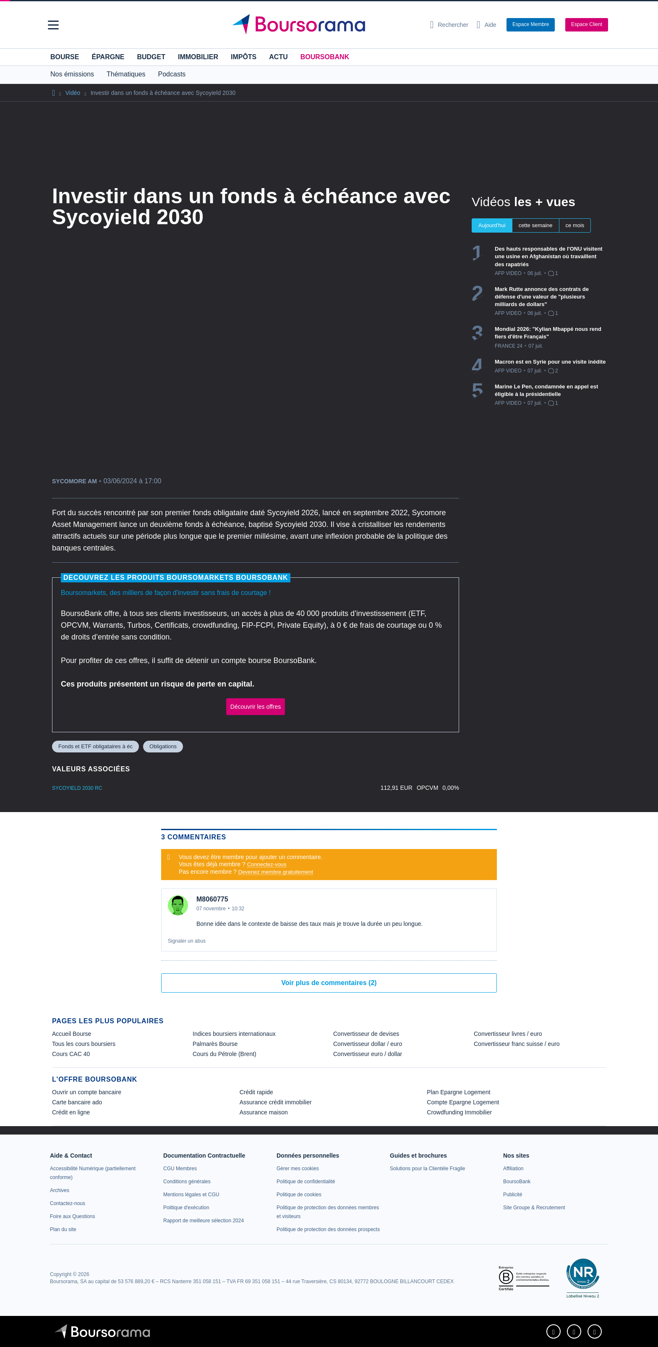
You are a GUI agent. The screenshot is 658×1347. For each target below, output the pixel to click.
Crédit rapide (256, 1092)
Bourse (64, 56)
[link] (59, 1190)
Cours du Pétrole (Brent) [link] (224, 1054)
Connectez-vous (267, 864)
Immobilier (198, 56)
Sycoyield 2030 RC (77, 788)
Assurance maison (264, 1112)
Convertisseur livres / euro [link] (508, 1033)
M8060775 (212, 899)
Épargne (107, 56)
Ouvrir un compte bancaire (86, 1092)
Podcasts (172, 74)
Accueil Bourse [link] (71, 1033)
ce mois (575, 225)
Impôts (243, 56)
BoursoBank (324, 56)
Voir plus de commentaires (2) (328, 982)
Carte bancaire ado (77, 1102)
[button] (53, 24)
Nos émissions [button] (72, 74)
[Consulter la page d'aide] (486, 25)
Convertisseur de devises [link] (366, 1033)
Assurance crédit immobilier (276, 1102)
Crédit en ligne (71, 1112)
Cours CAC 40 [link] (71, 1054)
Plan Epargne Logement (458, 1092)
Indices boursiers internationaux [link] (234, 1033)
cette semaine (536, 225)
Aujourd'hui (492, 225)
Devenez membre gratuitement (275, 872)
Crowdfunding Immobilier (459, 1112)
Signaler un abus (187, 941)
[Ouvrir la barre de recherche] (449, 25)
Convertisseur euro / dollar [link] (367, 1054)
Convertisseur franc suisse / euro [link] (517, 1043)
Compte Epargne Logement (463, 1102)
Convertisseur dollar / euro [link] (367, 1043)
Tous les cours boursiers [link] (83, 1043)
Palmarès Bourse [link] (215, 1043)
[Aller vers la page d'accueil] (326, 25)
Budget (151, 56)
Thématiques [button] (126, 74)
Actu (278, 56)
